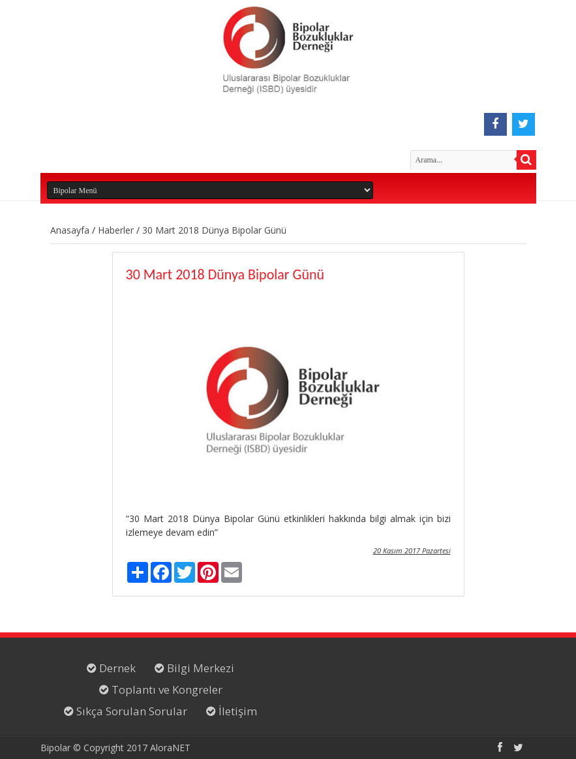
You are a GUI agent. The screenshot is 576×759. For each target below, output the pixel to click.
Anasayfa (69, 230)
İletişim (236, 711)
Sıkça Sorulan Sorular (130, 711)
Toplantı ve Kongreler (165, 689)
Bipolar (55, 747)
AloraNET (170, 747)
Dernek (116, 667)
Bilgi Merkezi (199, 667)
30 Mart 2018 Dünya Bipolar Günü (214, 230)
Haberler (116, 230)
